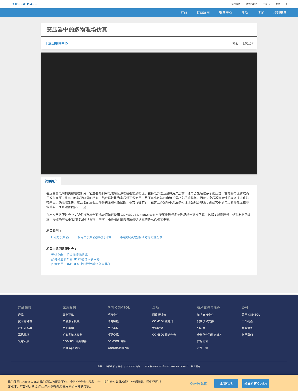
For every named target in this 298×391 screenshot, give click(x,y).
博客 (261, 12)
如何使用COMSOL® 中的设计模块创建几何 (81, 265)
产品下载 (202, 348)
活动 (245, 12)
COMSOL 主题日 (162, 321)
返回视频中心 (57, 43)
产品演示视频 (71, 321)
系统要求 (23, 334)
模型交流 (113, 334)
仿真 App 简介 (72, 348)
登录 (278, 3)
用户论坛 (113, 328)
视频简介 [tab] (53, 182)
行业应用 (203, 12)
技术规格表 (25, 321)
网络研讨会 (159, 314)
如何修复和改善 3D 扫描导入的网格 (75, 261)
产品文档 (202, 341)
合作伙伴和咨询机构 (209, 334)
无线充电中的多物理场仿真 (69, 256)
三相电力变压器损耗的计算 (92, 238)
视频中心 (225, 12)
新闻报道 (247, 328)
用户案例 (68, 328)
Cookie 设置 (198, 383)
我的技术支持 (205, 321)
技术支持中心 (205, 314)
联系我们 (247, 334)
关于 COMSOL (251, 314)
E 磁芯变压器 (60, 238)
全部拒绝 (226, 383)
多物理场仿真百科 (119, 348)
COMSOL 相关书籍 (75, 341)
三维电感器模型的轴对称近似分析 (140, 238)
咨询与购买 (251, 3)
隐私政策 (110, 366)
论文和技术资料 (72, 334)
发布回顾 (23, 341)
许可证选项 (25, 328)
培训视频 (280, 12)
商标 (120, 366)
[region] (149, 383)
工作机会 (247, 321)
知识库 (201, 328)
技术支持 (235, 3)
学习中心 (113, 314)
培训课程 (113, 321)
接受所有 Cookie (255, 383)
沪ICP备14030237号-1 (155, 366)
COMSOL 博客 (117, 341)
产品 (184, 12)
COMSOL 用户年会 (164, 334)
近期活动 (157, 328)
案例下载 (68, 314)
